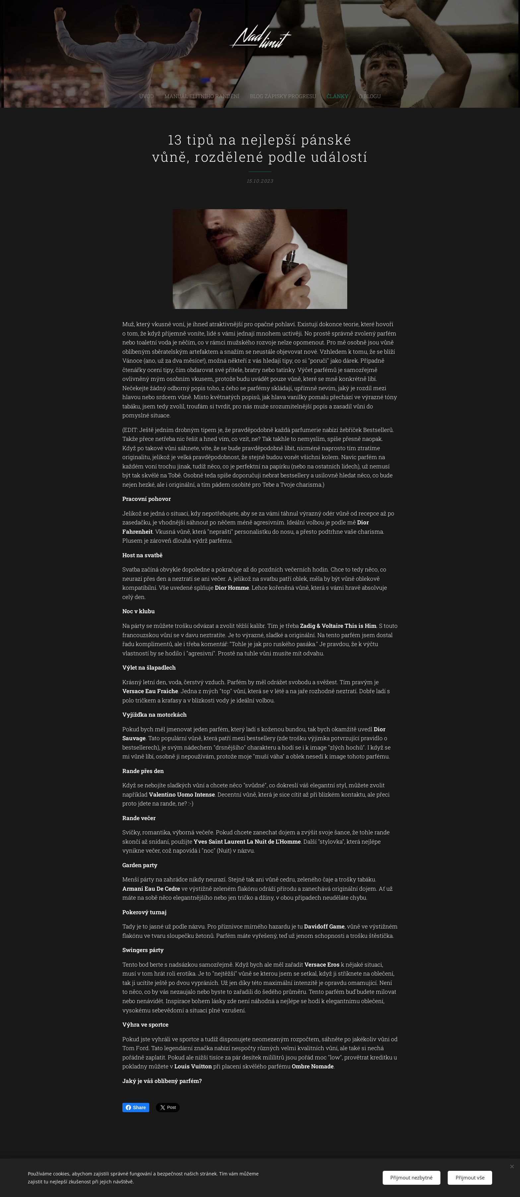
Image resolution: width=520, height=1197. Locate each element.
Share (136, 1107)
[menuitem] (161, 96)
